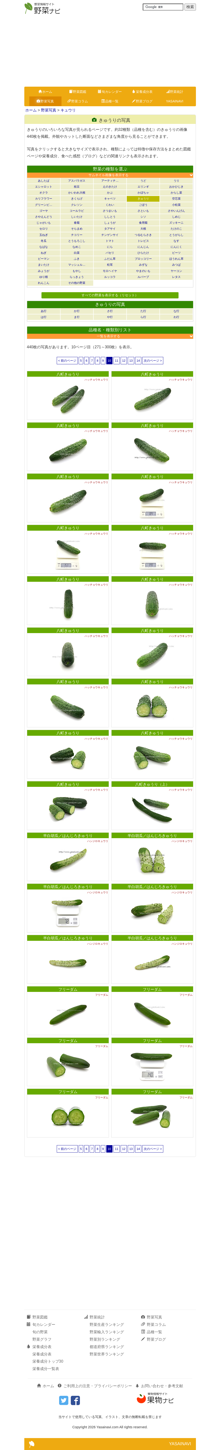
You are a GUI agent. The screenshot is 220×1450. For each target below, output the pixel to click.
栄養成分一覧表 (45, 1369)
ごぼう (143, 204)
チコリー (76, 235)
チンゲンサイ (109, 235)
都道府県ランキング (107, 1347)
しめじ (176, 216)
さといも (143, 210)
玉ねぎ (43, 235)
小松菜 (176, 204)
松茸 (110, 264)
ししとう (110, 216)
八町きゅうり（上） (152, 784)
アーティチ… (109, 180)
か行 (77, 311)
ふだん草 (110, 258)
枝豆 (77, 186)
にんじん (143, 247)
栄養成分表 (142, 92)
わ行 (176, 317)
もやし (76, 271)
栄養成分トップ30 (47, 1361)
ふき (77, 258)
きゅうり (143, 198)
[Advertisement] (110, 50)
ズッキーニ (176, 222)
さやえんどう (43, 216)
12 (123, 360)
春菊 (77, 222)
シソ (143, 216)
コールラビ (77, 210)
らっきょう (77, 277)
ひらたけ (143, 252)
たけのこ (176, 228)
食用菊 (143, 222)
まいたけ (43, 264)
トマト (110, 241)
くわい (110, 204)
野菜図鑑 (77, 92)
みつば (176, 264)
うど (143, 180)
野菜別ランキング (105, 1339)
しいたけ (76, 216)
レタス (176, 277)
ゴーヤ (43, 210)
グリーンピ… (43, 204)
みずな (143, 264)
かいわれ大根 (76, 192)
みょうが (43, 271)
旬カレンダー (110, 92)
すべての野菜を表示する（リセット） (110, 295)
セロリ (43, 228)
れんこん (43, 283)
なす (176, 241)
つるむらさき (143, 235)
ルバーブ (143, 277)
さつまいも (110, 210)
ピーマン (43, 258)
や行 (110, 317)
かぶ (110, 192)
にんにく (176, 247)
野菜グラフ (41, 1339)
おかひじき (176, 186)
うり (176, 180)
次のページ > (153, 360)
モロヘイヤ (110, 271)
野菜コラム (77, 101)
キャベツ (110, 198)
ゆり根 (43, 277)
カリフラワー (43, 198)
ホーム (45, 92)
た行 (143, 311)
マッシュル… (76, 264)
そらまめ (76, 228)
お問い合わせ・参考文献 (159, 1386)
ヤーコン (176, 271)
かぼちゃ (143, 192)
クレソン (76, 204)
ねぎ (43, 252)
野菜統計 (174, 92)
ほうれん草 (176, 258)
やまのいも (143, 271)
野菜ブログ (142, 101)
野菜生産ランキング (107, 1325)
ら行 (143, 317)
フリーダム (67, 989)
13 (131, 360)
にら (110, 247)
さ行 (110, 311)
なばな (43, 247)
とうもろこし (76, 241)
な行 (176, 311)
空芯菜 (176, 198)
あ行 (43, 311)
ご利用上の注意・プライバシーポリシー (95, 1386)
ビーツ (176, 252)
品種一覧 (109, 101)
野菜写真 (45, 101)
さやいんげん (176, 210)
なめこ (76, 247)
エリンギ (143, 186)
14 (138, 360)
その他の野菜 (76, 283)
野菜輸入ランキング (107, 1332)
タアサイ (110, 228)
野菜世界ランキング (107, 1354)
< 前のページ (67, 360)
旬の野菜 (40, 1332)
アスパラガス (76, 180)
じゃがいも (43, 222)
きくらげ (76, 198)
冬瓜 (43, 241)
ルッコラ (110, 277)
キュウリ (68, 110)
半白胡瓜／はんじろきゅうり (68, 836)
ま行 (77, 317)
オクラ (43, 192)
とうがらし (176, 235)
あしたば (43, 180)
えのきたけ (110, 186)
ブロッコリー (143, 258)
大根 (143, 228)
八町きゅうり (67, 374)
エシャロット (43, 186)
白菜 (77, 252)
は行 (43, 317)
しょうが (110, 222)
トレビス (143, 241)
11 (116, 360)
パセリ (110, 252)
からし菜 (176, 192)
